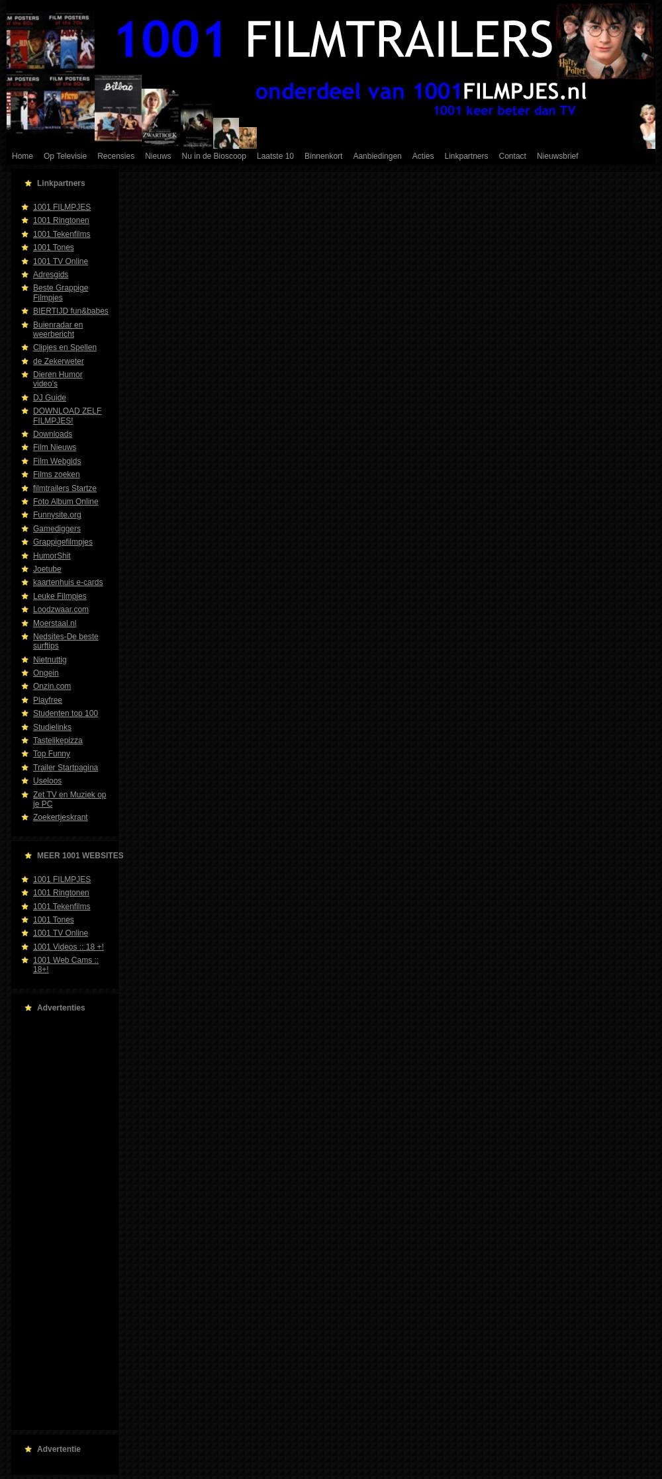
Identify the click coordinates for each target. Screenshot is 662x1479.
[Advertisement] (61, 1221)
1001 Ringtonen (61, 220)
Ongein (46, 673)
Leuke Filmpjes (60, 596)
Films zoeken (56, 474)
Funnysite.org (57, 514)
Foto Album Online (66, 501)
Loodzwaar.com (61, 609)
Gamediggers (57, 528)
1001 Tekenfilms (62, 234)
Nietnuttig (50, 659)
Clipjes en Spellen (65, 347)
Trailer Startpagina (65, 767)
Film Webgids (57, 461)
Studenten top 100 (65, 713)
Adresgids (50, 274)
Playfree (47, 700)
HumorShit (52, 555)
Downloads (52, 434)
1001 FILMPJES (62, 207)
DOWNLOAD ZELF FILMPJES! (67, 415)
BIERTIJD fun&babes (71, 311)
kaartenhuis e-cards (68, 582)
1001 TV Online (60, 261)
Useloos (47, 780)
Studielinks (52, 727)
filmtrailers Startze (65, 488)
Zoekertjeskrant (60, 817)
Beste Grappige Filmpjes (60, 292)
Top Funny (51, 753)
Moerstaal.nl (54, 623)
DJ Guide (49, 397)
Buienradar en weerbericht (58, 329)
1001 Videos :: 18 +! (68, 947)
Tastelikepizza (58, 740)
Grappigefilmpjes (63, 542)
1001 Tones (53, 247)
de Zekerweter (58, 361)
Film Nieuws (54, 447)
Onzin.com (52, 686)
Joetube (47, 569)
